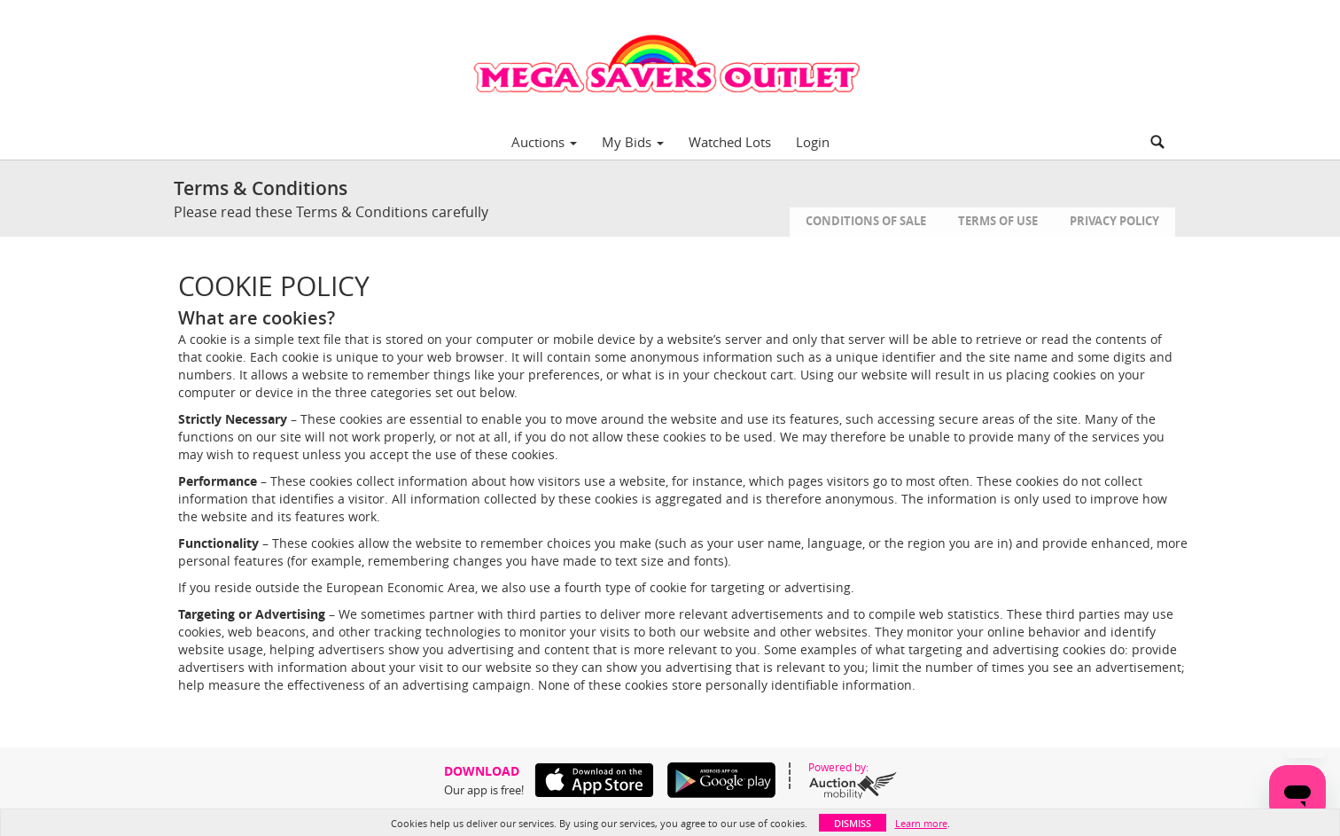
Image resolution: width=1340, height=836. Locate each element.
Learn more (921, 823)
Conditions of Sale (866, 221)
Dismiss (852, 823)
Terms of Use (998, 221)
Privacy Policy (1114, 221)
